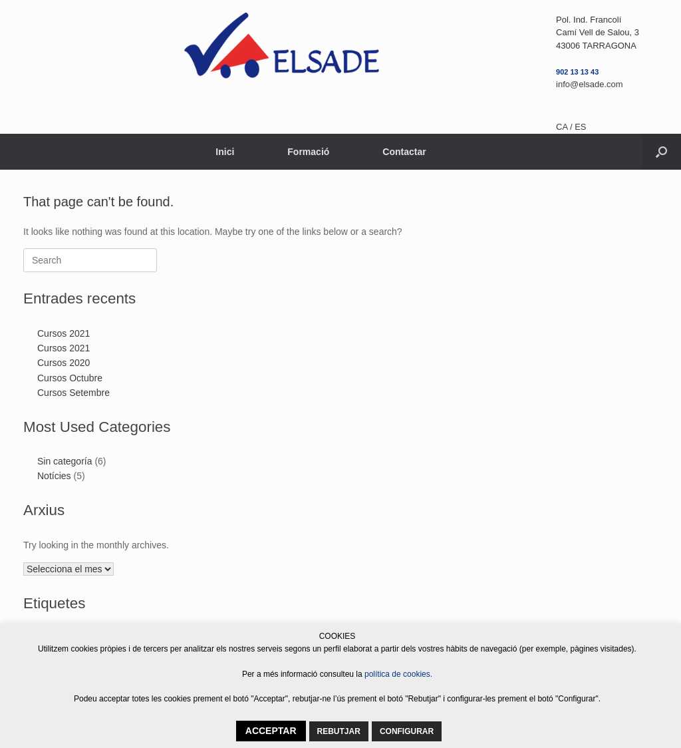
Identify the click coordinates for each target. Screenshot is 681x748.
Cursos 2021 (63, 333)
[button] (661, 152)
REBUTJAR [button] (338, 731)
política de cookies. (398, 674)
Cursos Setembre (73, 392)
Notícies (54, 475)
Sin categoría (64, 461)
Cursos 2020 (63, 362)
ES (580, 127)
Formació (308, 151)
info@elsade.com (589, 84)
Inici (224, 151)
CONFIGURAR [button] (407, 731)
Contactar (404, 151)
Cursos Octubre (69, 378)
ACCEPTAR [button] (271, 730)
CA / (565, 127)
